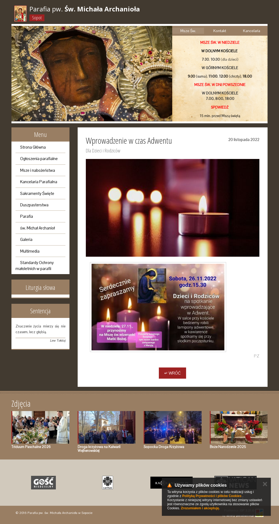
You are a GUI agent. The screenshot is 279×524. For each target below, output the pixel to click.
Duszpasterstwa (34, 204)
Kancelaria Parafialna (38, 181)
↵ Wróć (172, 373)
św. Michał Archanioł (37, 228)
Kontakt (219, 30)
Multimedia (30, 251)
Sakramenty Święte (37, 193)
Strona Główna (33, 147)
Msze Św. (188, 30)
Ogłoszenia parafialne (39, 158)
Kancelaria (251, 30)
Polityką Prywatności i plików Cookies (211, 496)
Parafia (26, 216)
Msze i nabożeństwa (37, 170)
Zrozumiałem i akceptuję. (200, 508)
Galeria (26, 239)
